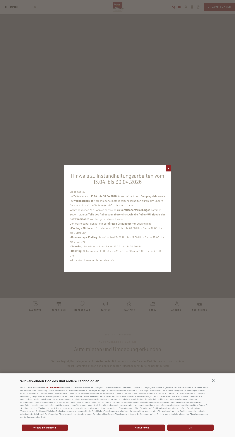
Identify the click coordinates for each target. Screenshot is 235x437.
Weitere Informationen (44, 428)
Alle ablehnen (142, 428)
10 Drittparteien (53, 387)
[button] (213, 380)
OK (190, 428)
